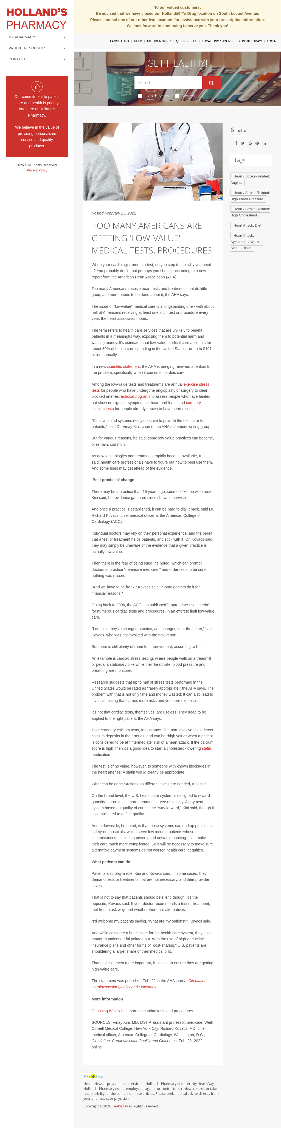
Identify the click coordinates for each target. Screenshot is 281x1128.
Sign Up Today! (250, 41)
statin (206, 748)
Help (138, 41)
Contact (17, 59)
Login (271, 41)
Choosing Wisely (106, 1011)
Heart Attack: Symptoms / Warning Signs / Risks (247, 241)
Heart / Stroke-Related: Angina (250, 179)
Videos (185, 95)
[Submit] (211, 82)
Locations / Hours (217, 41)
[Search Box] (168, 82)
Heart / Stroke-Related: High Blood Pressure (250, 196)
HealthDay (120, 1106)
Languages (119, 41)
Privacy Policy (37, 170)
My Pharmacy (22, 37)
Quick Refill (186, 41)
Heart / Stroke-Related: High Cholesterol (250, 212)
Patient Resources (28, 48)
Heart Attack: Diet (247, 225)
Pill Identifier (159, 41)
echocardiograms (135, 396)
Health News (153, 95)
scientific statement (123, 366)
